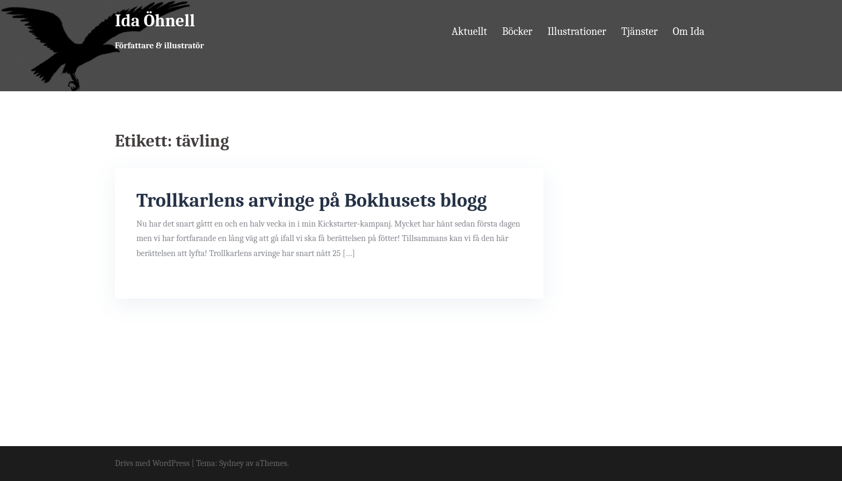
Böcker (517, 31)
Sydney (231, 463)
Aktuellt (469, 31)
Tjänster (639, 31)
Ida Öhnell (155, 21)
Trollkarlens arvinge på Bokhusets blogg (311, 201)
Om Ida (689, 31)
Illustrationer (577, 31)
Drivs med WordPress (152, 463)
